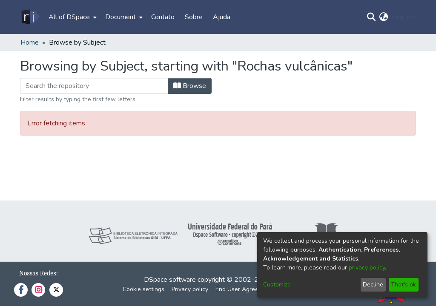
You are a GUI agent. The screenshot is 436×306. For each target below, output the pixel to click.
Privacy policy (190, 289)
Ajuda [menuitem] (221, 17)
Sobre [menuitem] (194, 17)
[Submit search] (371, 17)
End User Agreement (243, 289)
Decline (373, 284)
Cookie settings (143, 289)
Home (29, 42)
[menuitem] (72, 17)
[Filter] (94, 86)
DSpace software (170, 279)
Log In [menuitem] (401, 17)
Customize (277, 284)
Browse (189, 86)
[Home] (30, 17)
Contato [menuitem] (163, 17)
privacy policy (367, 268)
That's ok (403, 284)
